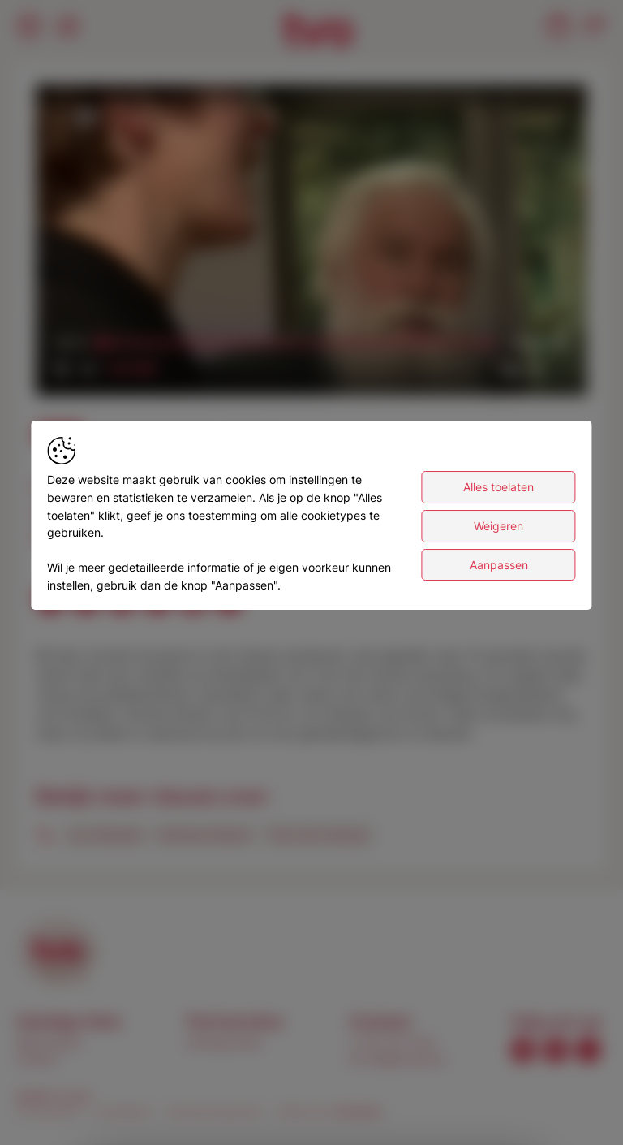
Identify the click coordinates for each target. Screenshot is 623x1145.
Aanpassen (499, 565)
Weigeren (498, 526)
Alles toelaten (498, 487)
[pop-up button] (535, 369)
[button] (315, 243)
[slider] (298, 343)
